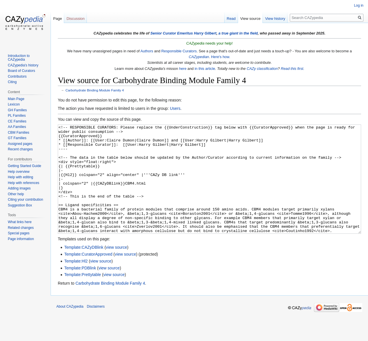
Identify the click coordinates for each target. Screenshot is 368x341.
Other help (16, 194)
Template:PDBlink (80, 289)
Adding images (19, 188)
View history (275, 18)
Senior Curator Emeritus (171, 33)
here (183, 68)
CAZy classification (262, 68)
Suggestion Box (20, 205)
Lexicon (14, 104)
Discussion (75, 18)
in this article (205, 68)
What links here (20, 222)
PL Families (17, 116)
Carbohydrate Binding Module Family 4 (95, 90)
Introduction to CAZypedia (19, 58)
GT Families (17, 138)
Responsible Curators (179, 51)
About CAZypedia (69, 328)
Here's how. (220, 57)
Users (175, 108)
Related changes (21, 228)
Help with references (23, 183)
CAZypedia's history (23, 65)
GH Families (17, 110)
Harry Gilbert (205, 33)
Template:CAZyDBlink (83, 269)
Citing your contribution (25, 200)
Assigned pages (20, 144)
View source (250, 18)
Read (231, 18)
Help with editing (20, 177)
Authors (146, 51)
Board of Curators (21, 71)
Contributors (17, 76)
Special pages (18, 233)
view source (116, 269)
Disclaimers (96, 328)
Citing (12, 82)
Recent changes (20, 149)
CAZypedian (199, 57)
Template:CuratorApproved (88, 275)
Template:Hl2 (76, 282)
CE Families (17, 121)
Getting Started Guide (24, 166)
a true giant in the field (238, 33)
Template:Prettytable (82, 296)
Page (57, 18)
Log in (358, 5)
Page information (21, 239)
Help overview (18, 172)
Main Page (16, 99)
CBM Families (18, 133)
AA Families (17, 127)
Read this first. (292, 68)
